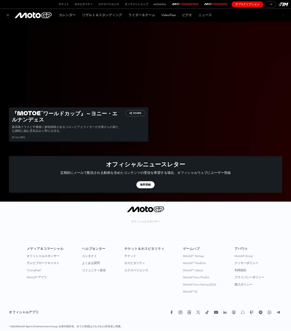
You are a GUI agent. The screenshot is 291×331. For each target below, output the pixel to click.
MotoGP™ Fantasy (193, 256)
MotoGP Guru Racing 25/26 (199, 284)
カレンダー (67, 15)
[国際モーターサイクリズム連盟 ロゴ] (283, 4)
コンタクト (89, 256)
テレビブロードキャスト (43, 263)
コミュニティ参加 (94, 270)
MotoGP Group (244, 256)
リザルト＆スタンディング (102, 15)
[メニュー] (7, 15)
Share (135, 113)
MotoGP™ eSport (193, 270)
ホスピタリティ (84, 4)
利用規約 (240, 270)
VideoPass (168, 15)
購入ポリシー (243, 284)
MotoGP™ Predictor (194, 263)
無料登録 (145, 184)
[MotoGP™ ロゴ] (33, 15)
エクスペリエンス (108, 4)
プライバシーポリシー (249, 277)
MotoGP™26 (190, 291)
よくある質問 (91, 263)
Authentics (160, 4)
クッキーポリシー (246, 263)
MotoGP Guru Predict (196, 277)
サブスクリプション (247, 4)
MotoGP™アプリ (37, 277)
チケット (64, 4)
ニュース (205, 15)
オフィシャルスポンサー (43, 256)
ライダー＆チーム (141, 15)
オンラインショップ (136, 4)
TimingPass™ (34, 270)
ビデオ (187, 15)
